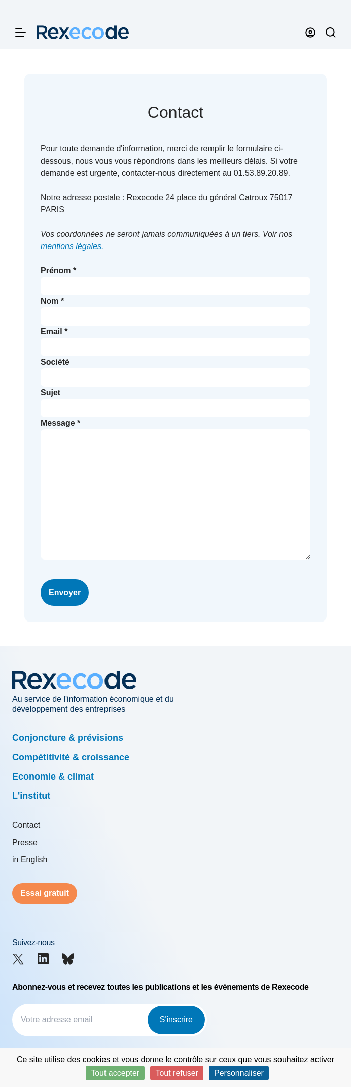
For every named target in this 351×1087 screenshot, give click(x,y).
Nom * (52, 301)
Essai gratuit (44, 893)
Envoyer (65, 592)
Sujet (50, 392)
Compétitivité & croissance (70, 757)
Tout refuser (176, 1073)
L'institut (31, 796)
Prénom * (58, 270)
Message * (60, 423)
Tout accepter (115, 1073)
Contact (26, 825)
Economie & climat (53, 776)
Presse (25, 842)
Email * (54, 331)
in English (29, 859)
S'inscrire (176, 1019)
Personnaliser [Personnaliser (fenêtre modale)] (239, 1073)
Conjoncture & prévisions (67, 738)
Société (55, 362)
